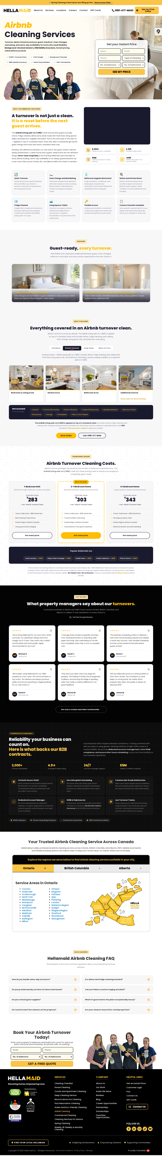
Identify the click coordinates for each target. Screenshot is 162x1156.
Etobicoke (27, 891)
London (55, 902)
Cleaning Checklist (64, 1083)
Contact (83, 10)
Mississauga (28, 899)
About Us (100, 1083)
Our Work (100, 1087)
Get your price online (77, 428)
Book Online (66, 435)
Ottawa (55, 888)
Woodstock (57, 915)
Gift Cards (95, 10)
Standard (56, 348)
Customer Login (134, 1087)
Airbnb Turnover (72, 348)
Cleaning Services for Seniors (69, 1120)
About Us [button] (38, 10)
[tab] (33, 868)
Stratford (56, 913)
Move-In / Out (104, 348)
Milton (25, 921)
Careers (73, 10)
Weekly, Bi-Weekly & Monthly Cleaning (69, 1129)
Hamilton (27, 910)
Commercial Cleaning (65, 1116)
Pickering (56, 899)
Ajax (53, 896)
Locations (61, 10)
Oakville (26, 915)
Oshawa (55, 894)
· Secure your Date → (103, 2)
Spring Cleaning (62, 1124)
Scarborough (29, 894)
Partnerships (102, 1108)
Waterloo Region (60, 905)
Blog (98, 1099)
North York (27, 896)
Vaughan (27, 905)
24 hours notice (122, 573)
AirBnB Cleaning (62, 1112)
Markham (27, 913)
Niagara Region (59, 910)
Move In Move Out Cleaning (68, 1099)
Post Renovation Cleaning (67, 1103)
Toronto (26, 888)
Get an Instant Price (136, 1083)
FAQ (128, 1091)
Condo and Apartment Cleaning (70, 1091)
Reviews (100, 1095)
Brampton (27, 902)
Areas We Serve (103, 1091)
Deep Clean (89, 348)
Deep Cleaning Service (65, 1095)
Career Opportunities (106, 1103)
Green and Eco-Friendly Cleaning (71, 1108)
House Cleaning (62, 1087)
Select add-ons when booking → (134, 399)
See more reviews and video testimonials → (81, 709)
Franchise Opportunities (103, 1117)
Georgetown (58, 918)
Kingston (56, 891)
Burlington (27, 918)
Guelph (55, 907)
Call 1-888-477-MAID (92, 435)
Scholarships (102, 1112)
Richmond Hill (29, 907)
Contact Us (132, 1095)
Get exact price (32, 535)
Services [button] (49, 10)
